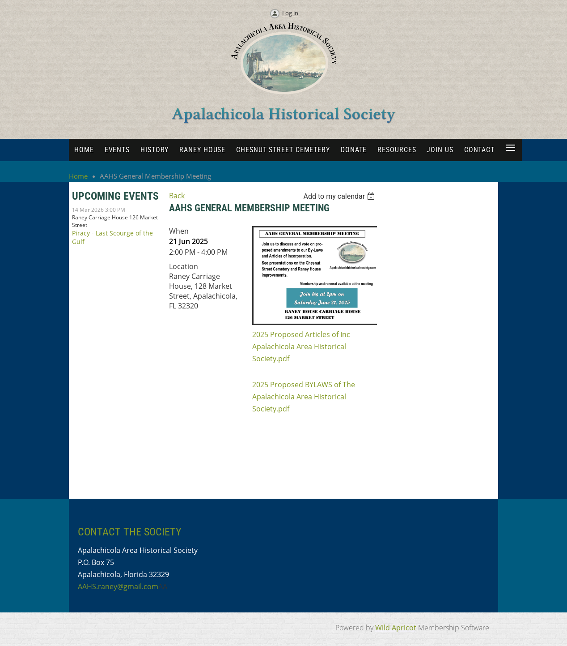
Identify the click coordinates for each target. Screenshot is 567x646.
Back (177, 196)
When (179, 231)
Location (183, 266)
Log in (290, 13)
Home (78, 175)
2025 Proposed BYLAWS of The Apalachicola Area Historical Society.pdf (303, 397)
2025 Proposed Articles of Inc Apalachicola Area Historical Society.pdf (301, 346)
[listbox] (340, 196)
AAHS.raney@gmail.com (118, 586)
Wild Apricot (395, 628)
